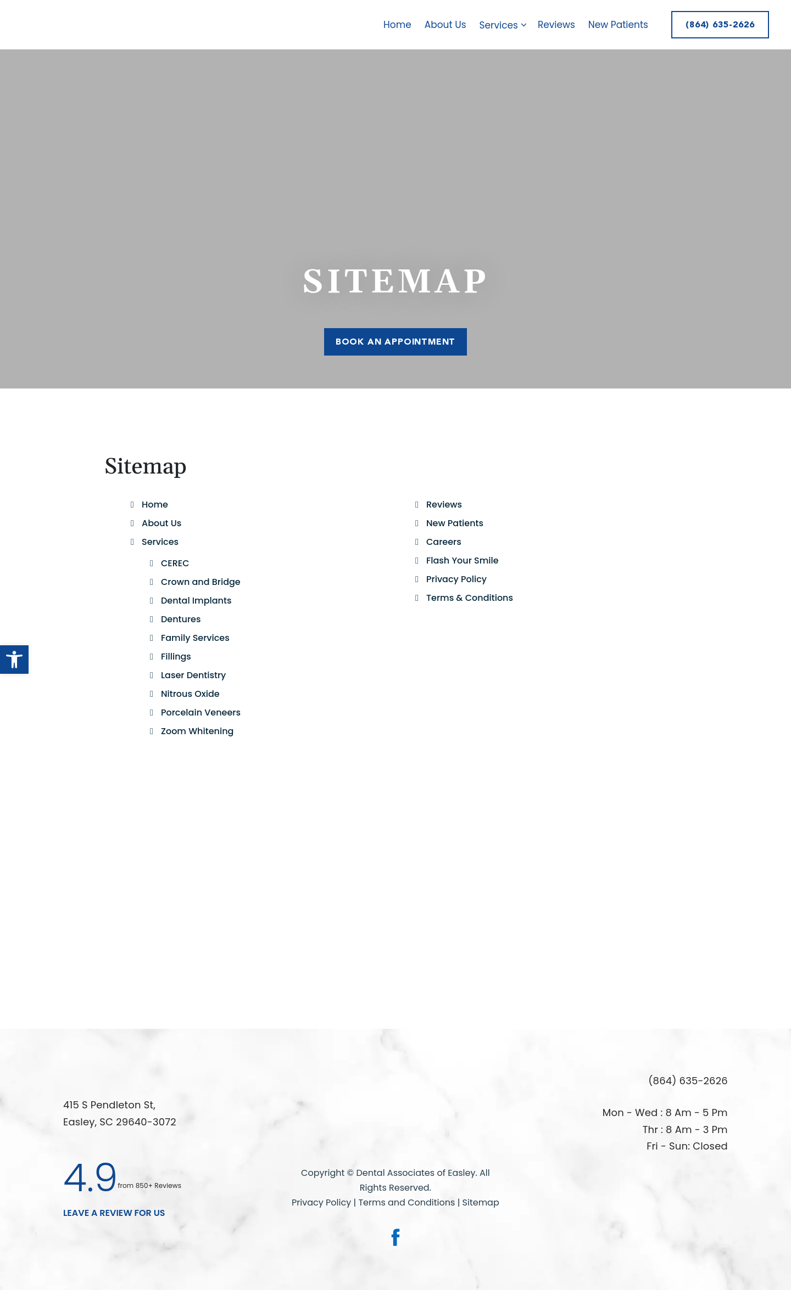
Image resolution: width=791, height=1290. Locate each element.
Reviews (556, 24)
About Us (445, 24)
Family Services (195, 638)
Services (505, 25)
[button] (14, 659)
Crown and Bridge (201, 582)
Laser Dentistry (193, 675)
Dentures (181, 619)
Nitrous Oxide (190, 694)
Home (397, 24)
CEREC (175, 563)
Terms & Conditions (469, 598)
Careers (443, 542)
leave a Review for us (114, 1213)
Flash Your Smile (462, 560)
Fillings (176, 656)
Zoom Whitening (197, 731)
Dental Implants (196, 600)
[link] (395, 1237)
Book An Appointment (395, 341)
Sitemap (481, 1202)
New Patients (618, 24)
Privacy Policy (456, 579)
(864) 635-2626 (720, 24)
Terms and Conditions (407, 1202)
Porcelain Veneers (201, 712)
